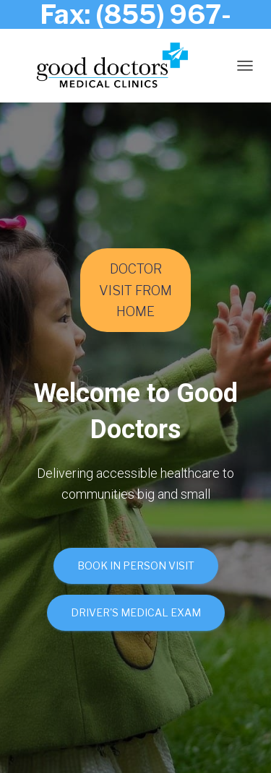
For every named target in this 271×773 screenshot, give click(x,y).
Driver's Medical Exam (136, 612)
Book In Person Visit (135, 565)
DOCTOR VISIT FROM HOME (135, 289)
